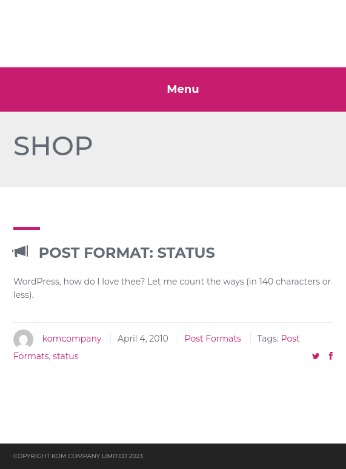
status (65, 356)
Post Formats (213, 338)
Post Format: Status (114, 252)
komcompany (72, 338)
